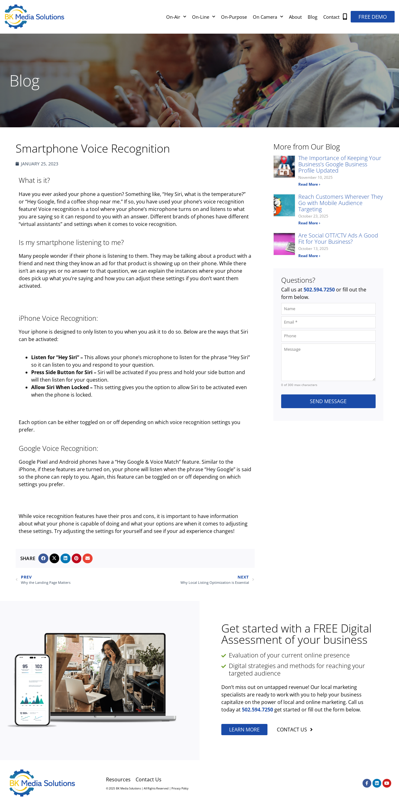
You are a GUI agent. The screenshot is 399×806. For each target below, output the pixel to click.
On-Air (176, 17)
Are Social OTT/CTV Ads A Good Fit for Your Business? (338, 238)
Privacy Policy (180, 788)
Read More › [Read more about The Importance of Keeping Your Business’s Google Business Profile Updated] (309, 184)
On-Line (203, 17)
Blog (312, 17)
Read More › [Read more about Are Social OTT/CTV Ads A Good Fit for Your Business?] (309, 255)
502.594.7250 (319, 289)
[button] (43, 559)
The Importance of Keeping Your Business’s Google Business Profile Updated (339, 164)
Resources (118, 779)
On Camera (268, 17)
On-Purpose (234, 17)
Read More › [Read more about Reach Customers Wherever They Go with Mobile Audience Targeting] (309, 223)
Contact (331, 17)
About (295, 17)
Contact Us (148, 779)
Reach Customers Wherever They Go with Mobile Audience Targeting (340, 203)
